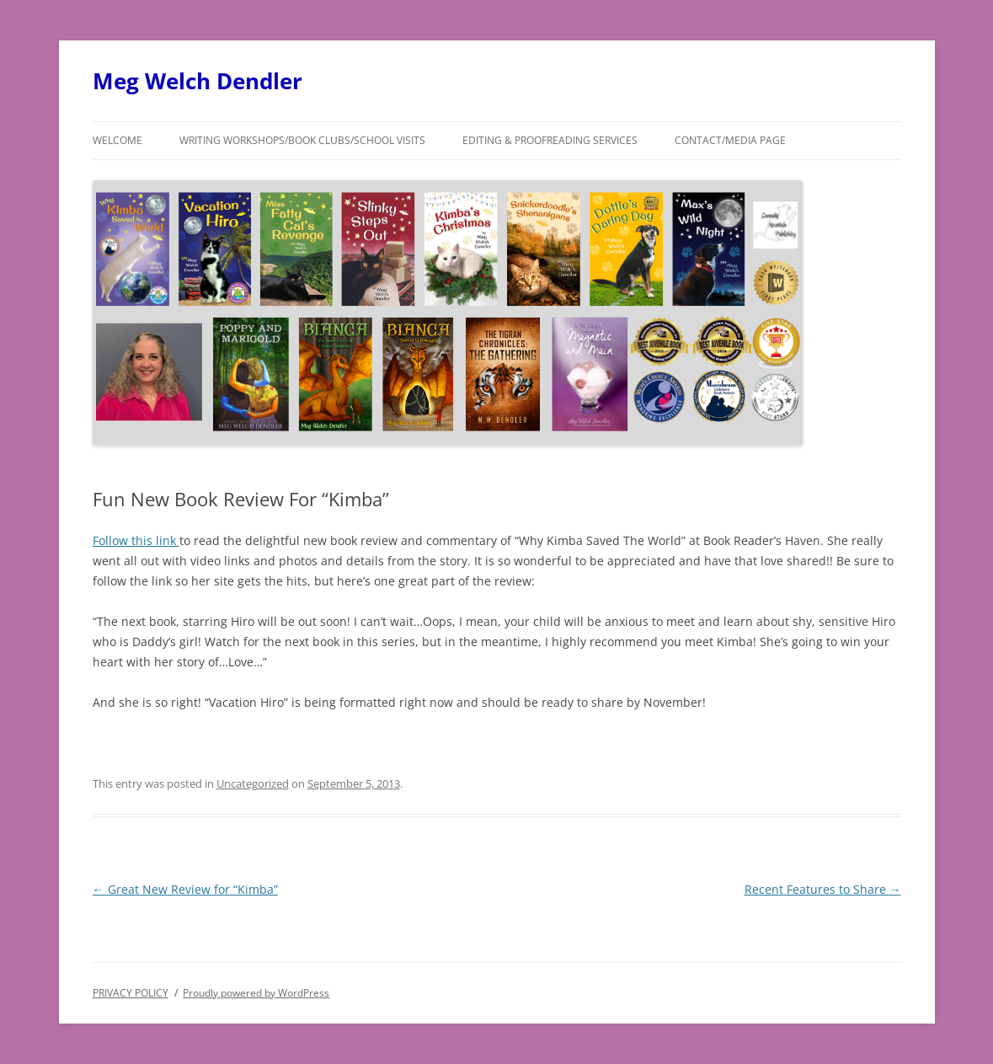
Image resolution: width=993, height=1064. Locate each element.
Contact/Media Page (730, 140)
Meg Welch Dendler (197, 81)
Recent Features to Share (823, 889)
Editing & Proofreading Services (550, 140)
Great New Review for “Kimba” (185, 889)
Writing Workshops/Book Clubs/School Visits (302, 140)
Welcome (117, 140)
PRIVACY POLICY (130, 993)
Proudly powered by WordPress (256, 993)
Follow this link (136, 540)
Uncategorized (252, 783)
